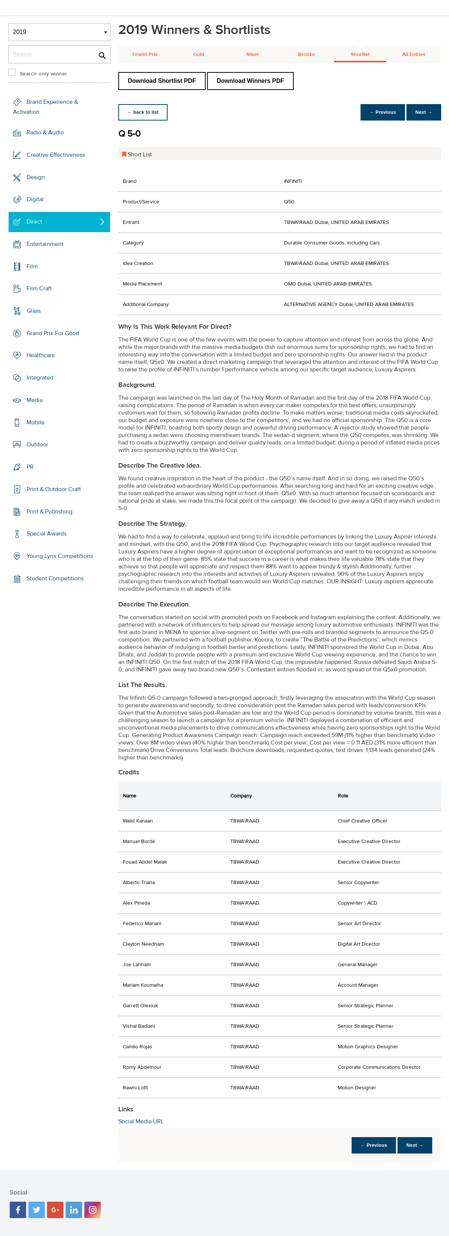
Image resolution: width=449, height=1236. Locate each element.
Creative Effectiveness (55, 155)
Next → (423, 112)
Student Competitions (55, 578)
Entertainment (44, 244)
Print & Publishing (49, 511)
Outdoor (37, 444)
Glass (34, 311)
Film (32, 266)
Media (34, 400)
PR (30, 467)
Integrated (39, 377)
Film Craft (39, 288)
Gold (198, 54)
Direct (34, 221)
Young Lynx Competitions (59, 556)
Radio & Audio (45, 132)
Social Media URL (141, 1121)
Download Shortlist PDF (162, 81)
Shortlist (360, 54)
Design (35, 177)
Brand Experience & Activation (45, 107)
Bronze (306, 54)
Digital (35, 199)
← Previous (382, 112)
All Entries (413, 54)
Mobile (35, 422)
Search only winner (44, 74)
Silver (252, 54)
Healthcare (40, 355)
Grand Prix (145, 54)
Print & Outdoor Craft (53, 489)
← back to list (143, 112)
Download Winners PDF (250, 81)
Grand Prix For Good (52, 333)
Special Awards (46, 533)
